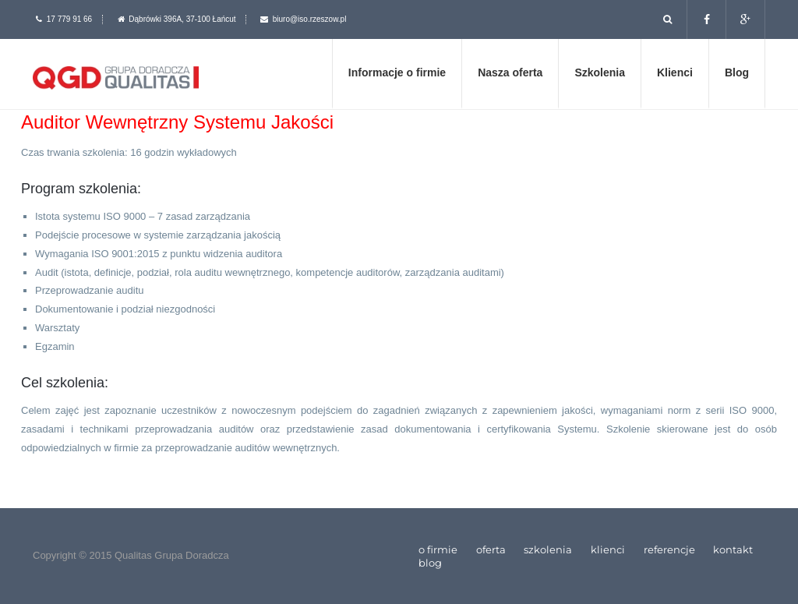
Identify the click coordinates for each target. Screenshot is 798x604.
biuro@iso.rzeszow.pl (310, 19)
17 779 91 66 (69, 19)
